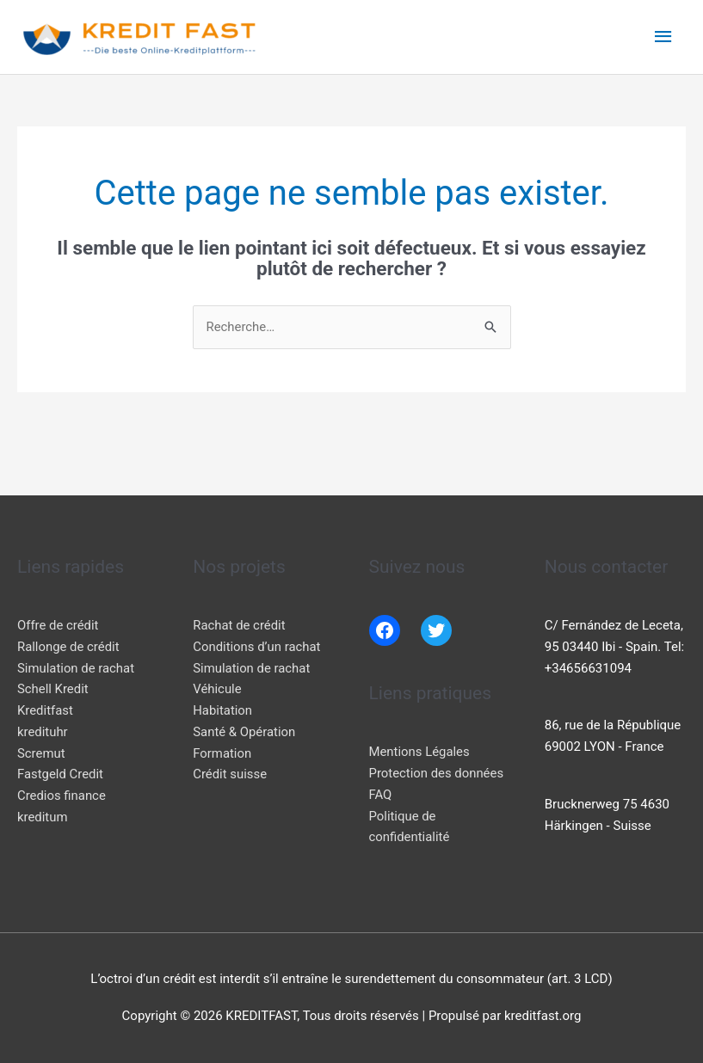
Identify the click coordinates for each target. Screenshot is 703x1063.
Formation (222, 753)
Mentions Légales (420, 752)
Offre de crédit (58, 625)
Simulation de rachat (76, 668)
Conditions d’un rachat (257, 646)
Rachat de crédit (239, 625)
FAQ (380, 794)
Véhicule (217, 689)
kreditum (42, 817)
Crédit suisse (230, 774)
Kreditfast (45, 710)
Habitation (222, 710)
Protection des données (437, 773)
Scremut (41, 753)
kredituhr (42, 732)
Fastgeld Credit (60, 774)
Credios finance (62, 795)
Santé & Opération (244, 732)
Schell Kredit (53, 689)
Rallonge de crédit (68, 646)
